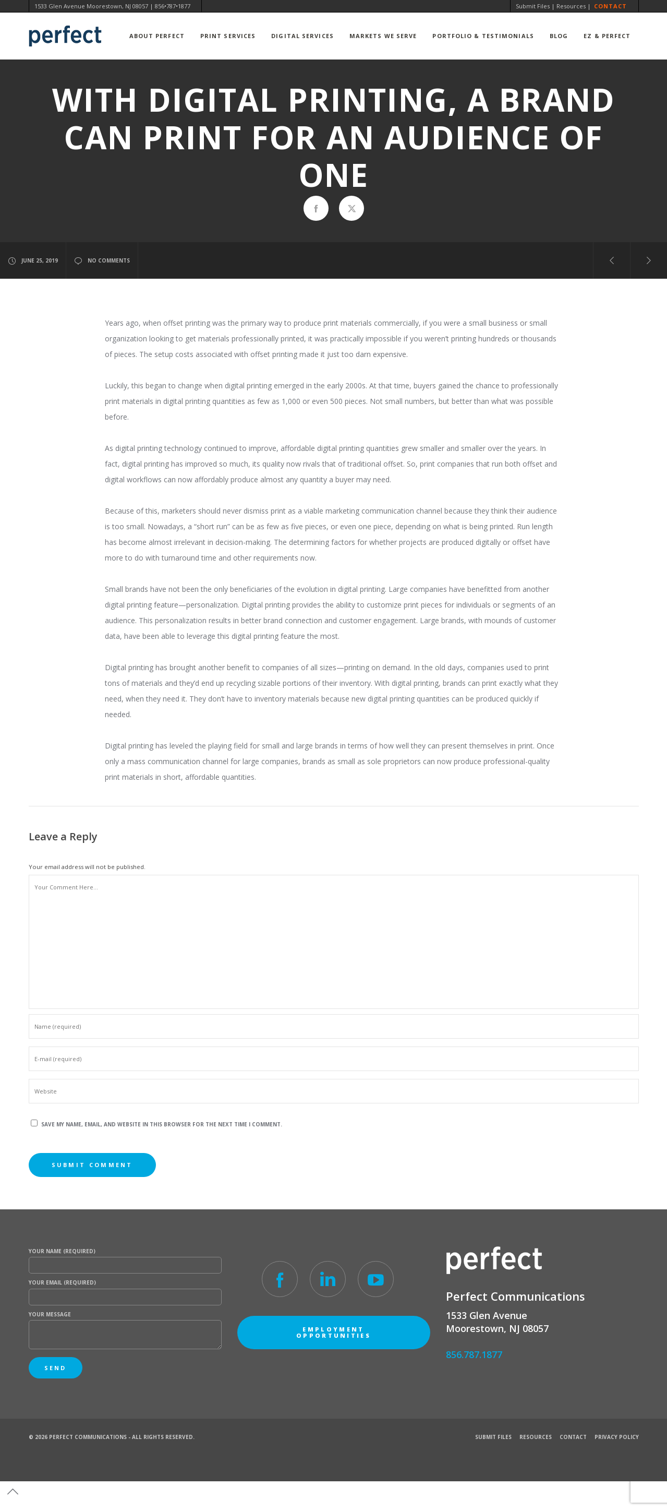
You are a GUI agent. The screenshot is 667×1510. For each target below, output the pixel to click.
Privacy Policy (617, 1437)
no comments (102, 261)
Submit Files (533, 6)
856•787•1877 (172, 6)
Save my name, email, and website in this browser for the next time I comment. (161, 1124)
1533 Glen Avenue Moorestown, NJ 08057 (91, 6)
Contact (610, 6)
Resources (571, 6)
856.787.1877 (474, 1354)
